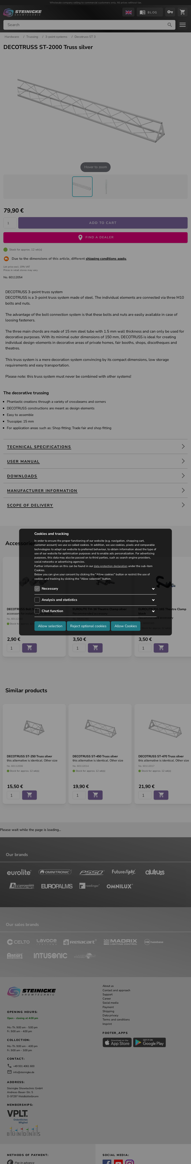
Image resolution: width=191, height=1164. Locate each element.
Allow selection (50, 626)
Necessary (50, 588)
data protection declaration (110, 566)
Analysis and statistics (59, 599)
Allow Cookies (126, 626)
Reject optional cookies (88, 626)
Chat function (52, 611)
